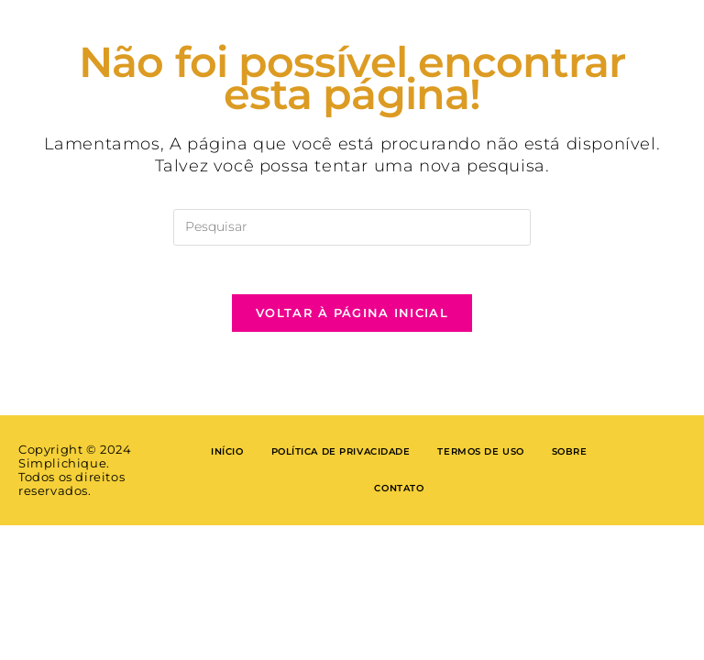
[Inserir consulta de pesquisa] (352, 227)
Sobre (570, 459)
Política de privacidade (340, 459)
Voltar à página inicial (352, 320)
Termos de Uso (481, 459)
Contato (399, 495)
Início (226, 459)
